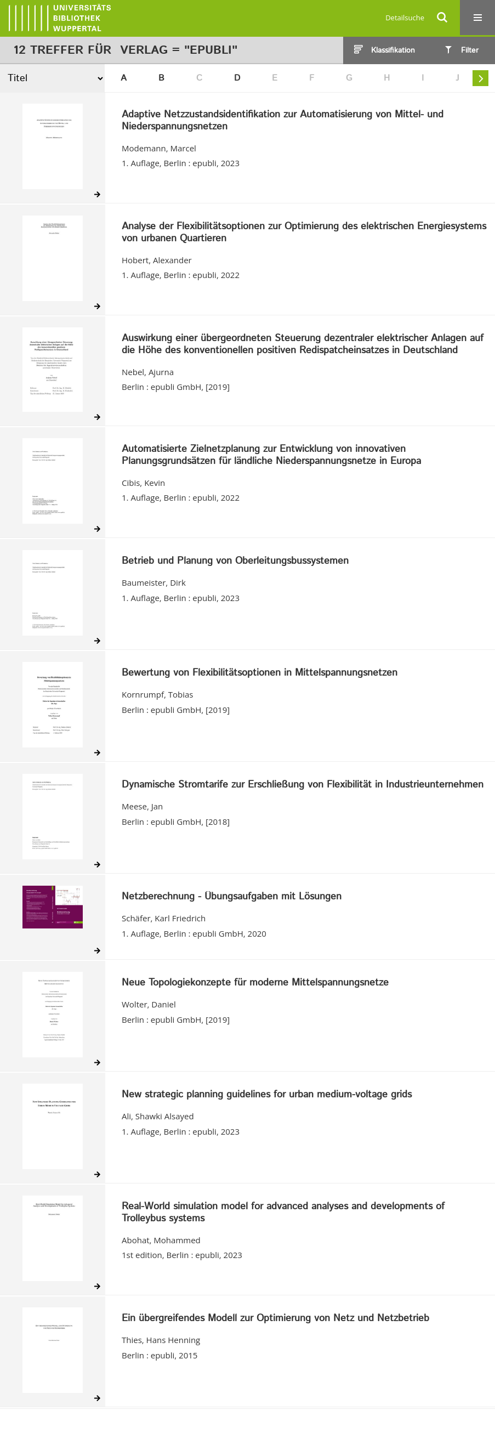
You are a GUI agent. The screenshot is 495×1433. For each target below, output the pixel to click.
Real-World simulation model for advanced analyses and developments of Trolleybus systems (283, 1213)
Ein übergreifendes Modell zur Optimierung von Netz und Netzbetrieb (275, 1319)
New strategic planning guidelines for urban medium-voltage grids (267, 1095)
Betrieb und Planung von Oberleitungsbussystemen (235, 562)
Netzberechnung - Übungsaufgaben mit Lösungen (232, 897)
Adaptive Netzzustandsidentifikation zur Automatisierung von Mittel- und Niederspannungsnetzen (282, 121)
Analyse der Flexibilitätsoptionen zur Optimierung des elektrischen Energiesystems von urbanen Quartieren (304, 233)
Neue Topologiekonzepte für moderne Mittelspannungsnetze (255, 983)
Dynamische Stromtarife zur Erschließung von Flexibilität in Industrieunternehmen (302, 785)
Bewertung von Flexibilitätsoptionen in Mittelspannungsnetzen (259, 673)
